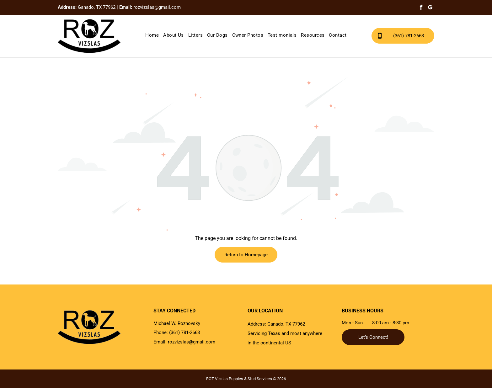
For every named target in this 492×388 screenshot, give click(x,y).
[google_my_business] (430, 8)
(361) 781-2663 (184, 332)
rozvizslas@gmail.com (157, 7)
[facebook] (421, 8)
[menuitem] (152, 35)
